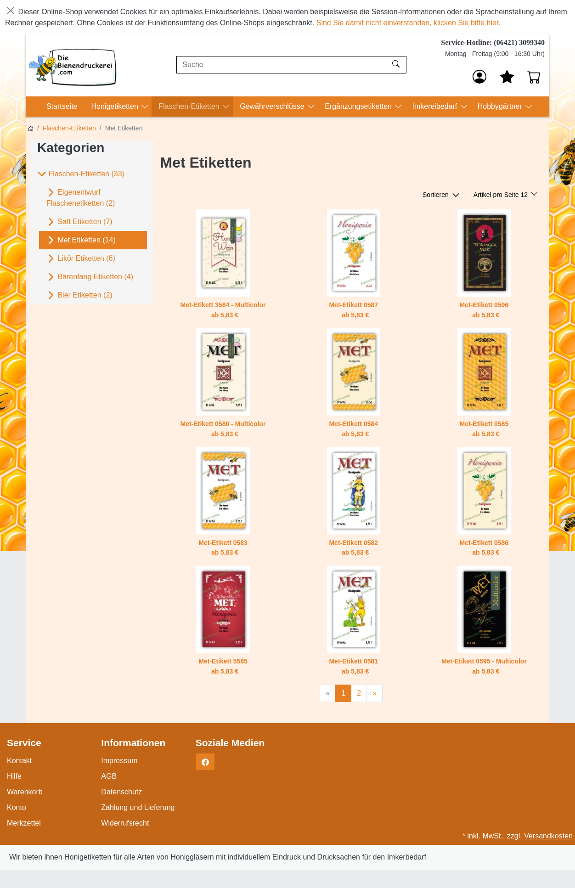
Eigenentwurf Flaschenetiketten (80, 197)
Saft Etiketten (79, 221)
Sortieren (436, 194)
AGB (109, 776)
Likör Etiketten (80, 258)
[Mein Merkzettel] (507, 77)
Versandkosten (548, 836)
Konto (16, 807)
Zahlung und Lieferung (138, 807)
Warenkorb (25, 792)
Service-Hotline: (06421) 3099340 (493, 42)
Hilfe (14, 776)
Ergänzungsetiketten (359, 106)
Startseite (62, 106)
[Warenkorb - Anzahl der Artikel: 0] (534, 77)
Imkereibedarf (435, 106)
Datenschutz (121, 792)
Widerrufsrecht (125, 823)
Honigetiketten (115, 106)
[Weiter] (374, 693)
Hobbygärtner (501, 106)
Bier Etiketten (79, 295)
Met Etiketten (81, 240)
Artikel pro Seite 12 (502, 194)
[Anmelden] (479, 77)
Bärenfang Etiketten (89, 276)
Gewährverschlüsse (273, 106)
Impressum (119, 760)
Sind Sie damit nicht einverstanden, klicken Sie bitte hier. (408, 23)
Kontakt (19, 760)
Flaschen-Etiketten (189, 106)
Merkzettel (24, 823)
